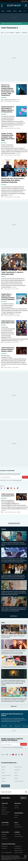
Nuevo (26, 6)
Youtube (8, 488)
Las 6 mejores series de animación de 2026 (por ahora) (13, 667)
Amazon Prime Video (6, 775)
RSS (14, 488)
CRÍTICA (3, 11)
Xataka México (5, 846)
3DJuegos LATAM (17, 846)
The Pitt (3, 781)
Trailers (3, 325)
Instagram (11, 488)
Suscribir (25, 477)
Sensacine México (18, 848)
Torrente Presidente (19, 781)
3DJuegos (16, 805)
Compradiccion (5, 838)
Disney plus (17, 769)
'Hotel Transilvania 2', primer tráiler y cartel (8, 322)
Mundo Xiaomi (5, 814)
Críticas (3, 276)
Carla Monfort (8, 101)
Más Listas (13, 706)
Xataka (3, 805)
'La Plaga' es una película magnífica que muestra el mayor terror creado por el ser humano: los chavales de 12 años (13, 544)
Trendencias (4, 834)
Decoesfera (4, 836)
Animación (4, 97)
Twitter (1, 488)
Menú (2, 6)
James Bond (24, 32)
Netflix (3, 772)
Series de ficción (17, 726)
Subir (22, 798)
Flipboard (18, 488)
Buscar (26, 791)
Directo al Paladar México (7, 852)
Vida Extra (16, 807)
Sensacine (16, 815)
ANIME (20, 11)
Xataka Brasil (4, 848)
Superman (18, 32)
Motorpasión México (18, 852)
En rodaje (3, 114)
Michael (12, 32)
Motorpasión (17, 824)
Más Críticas (13, 616)
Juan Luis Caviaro (9, 128)
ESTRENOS (9, 11)
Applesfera (4, 809)
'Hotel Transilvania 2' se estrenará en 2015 (7, 495)
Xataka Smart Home (6, 812)
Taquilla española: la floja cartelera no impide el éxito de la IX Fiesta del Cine (7, 109)
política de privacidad (17, 480)
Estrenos (3, 184)
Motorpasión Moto (18, 827)
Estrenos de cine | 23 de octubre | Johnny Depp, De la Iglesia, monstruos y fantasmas (12, 180)
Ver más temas (5, 786)
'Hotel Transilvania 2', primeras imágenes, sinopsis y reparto (8, 349)
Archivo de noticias (15, 523)
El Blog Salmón (17, 834)
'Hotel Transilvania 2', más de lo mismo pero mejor (12, 273)
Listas (3, 622)
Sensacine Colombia (18, 850)
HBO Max (16, 778)
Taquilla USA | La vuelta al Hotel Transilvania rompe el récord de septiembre (8, 296)
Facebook (4, 488)
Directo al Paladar (5, 824)
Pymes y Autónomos (18, 836)
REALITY (15, 11)
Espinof (14, 5)
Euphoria (4, 778)
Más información (15, 859)
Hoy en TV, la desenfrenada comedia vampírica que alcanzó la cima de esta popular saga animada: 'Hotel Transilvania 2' (7, 90)
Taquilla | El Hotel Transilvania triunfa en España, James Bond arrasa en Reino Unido (8, 137)
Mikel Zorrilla (7, 289)
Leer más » (18, 99)
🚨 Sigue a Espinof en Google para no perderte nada (11, 23)
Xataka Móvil (4, 807)
